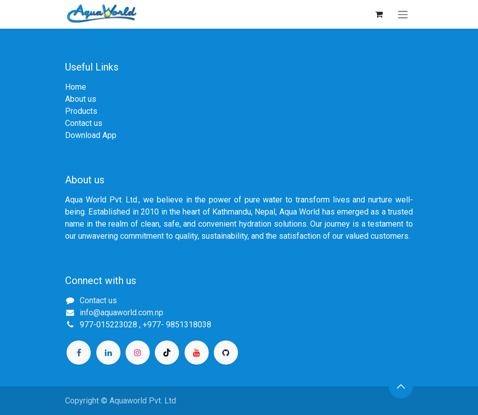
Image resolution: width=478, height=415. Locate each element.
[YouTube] (197, 352)
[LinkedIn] (108, 352)
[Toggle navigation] (403, 14)
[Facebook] (79, 352)
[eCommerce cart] (379, 14)
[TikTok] (167, 352)
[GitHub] (226, 352)
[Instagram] (138, 352)
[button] (401, 386)
